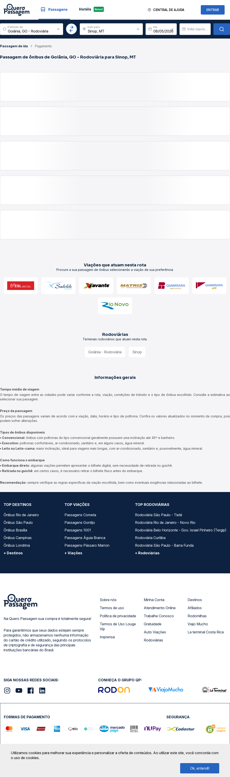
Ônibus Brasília (15, 530)
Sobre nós (108, 600)
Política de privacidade (118, 616)
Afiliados (195, 608)
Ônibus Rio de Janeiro (21, 515)
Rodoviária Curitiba (150, 537)
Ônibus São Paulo (18, 522)
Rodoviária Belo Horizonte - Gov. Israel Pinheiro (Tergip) (180, 530)
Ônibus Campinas (18, 537)
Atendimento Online (160, 608)
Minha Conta (154, 600)
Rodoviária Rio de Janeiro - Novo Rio (165, 522)
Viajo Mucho (198, 624)
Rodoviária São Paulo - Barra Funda (164, 545)
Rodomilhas (197, 616)
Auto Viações (155, 632)
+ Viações (73, 553)
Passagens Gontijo (79, 522)
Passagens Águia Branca (84, 537)
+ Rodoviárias (147, 553)
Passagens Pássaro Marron (86, 545)
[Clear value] (172, 29)
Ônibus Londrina (17, 545)
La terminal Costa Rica (206, 632)
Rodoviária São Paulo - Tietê (158, 515)
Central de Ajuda (168, 10)
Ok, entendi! (199, 768)
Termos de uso (112, 608)
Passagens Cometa (80, 515)
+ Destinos (13, 553)
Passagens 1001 (77, 530)
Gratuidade (152, 624)
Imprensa (107, 637)
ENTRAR (212, 10)
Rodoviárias (153, 640)
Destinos (195, 600)
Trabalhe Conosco (159, 616)
